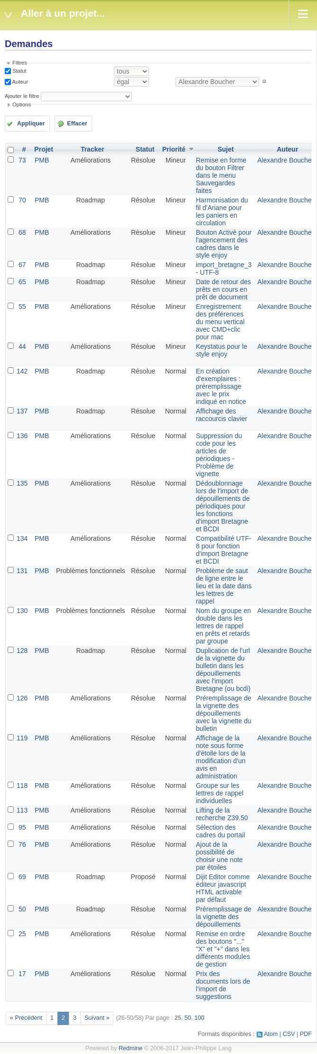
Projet (43, 149)
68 (22, 232)
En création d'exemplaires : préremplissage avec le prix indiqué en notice (221, 386)
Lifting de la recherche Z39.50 (222, 814)
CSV (289, 1034)
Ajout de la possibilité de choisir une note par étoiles (219, 856)
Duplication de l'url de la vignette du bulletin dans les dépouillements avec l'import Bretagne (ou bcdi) (223, 669)
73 (22, 160)
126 (22, 698)
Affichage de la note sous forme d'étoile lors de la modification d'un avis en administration (221, 757)
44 (22, 346)
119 (22, 738)
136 (22, 436)
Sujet (225, 149)
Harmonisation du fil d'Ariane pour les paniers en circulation (222, 211)
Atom (271, 1034)
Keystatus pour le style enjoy (221, 350)
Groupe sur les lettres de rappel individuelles (219, 793)
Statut (19, 71)
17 (22, 973)
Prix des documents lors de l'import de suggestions (223, 985)
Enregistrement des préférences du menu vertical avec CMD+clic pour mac (220, 322)
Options (21, 104)
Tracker (92, 149)
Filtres (19, 63)
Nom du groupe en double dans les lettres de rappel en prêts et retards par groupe (223, 626)
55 (22, 306)
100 (200, 1018)
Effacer (77, 123)
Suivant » (97, 1018)
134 (22, 538)
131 (22, 571)
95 (22, 827)
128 (22, 650)
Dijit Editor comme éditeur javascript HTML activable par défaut (223, 888)
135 (22, 483)
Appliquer (31, 123)
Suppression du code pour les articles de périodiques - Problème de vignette (219, 455)
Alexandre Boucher (285, 160)
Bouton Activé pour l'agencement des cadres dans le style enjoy (224, 244)
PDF (306, 1034)
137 (22, 411)
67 (22, 264)
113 (22, 810)
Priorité (174, 149)
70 (22, 200)
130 (22, 610)
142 (22, 371)
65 (22, 282)
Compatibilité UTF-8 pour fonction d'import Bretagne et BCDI (224, 550)
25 (22, 934)
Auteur (19, 81)
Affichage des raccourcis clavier (221, 414)
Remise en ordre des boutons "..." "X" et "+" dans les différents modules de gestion (223, 949)
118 (22, 785)
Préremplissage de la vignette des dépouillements (224, 916)
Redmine (130, 1048)
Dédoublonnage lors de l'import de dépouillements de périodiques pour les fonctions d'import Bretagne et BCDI (223, 506)
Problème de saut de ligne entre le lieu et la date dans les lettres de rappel (224, 586)
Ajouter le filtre (22, 96)
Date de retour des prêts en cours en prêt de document (223, 289)
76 (22, 844)
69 (22, 877)
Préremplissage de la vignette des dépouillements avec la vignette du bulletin (224, 713)
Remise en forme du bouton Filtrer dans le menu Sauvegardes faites (221, 175)
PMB (42, 160)
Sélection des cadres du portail (220, 831)
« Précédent (26, 1018)
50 (22, 909)
